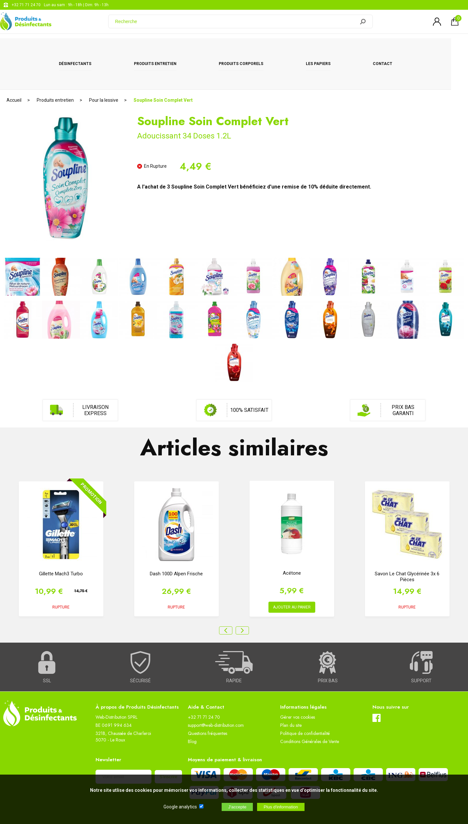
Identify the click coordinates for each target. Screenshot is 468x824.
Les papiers (326, 49)
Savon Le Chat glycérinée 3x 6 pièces (407, 546)
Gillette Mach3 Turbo (61, 543)
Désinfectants (83, 49)
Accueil (13, 69)
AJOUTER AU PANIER (292, 577)
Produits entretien (163, 49)
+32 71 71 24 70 (26, 5)
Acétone (292, 543)
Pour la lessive (103, 69)
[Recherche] (235, 24)
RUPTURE (61, 577)
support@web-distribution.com (216, 695)
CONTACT (391, 49)
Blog (192, 711)
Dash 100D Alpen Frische (176, 543)
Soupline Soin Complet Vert (163, 69)
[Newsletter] (123, 746)
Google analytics (180, 806)
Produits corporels (249, 49)
